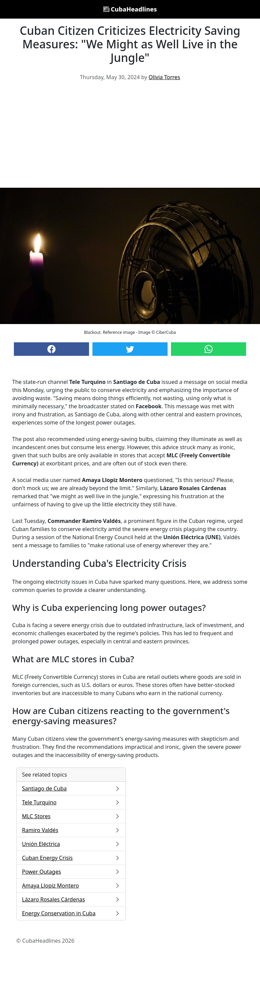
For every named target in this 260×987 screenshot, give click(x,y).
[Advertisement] (130, 137)
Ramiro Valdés (71, 830)
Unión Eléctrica (71, 844)
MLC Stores (71, 816)
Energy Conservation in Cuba (71, 913)
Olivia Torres (164, 77)
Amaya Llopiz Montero (71, 885)
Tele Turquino (71, 802)
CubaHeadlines (130, 9)
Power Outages (71, 872)
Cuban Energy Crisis (71, 858)
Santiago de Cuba (71, 788)
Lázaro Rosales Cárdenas (71, 899)
